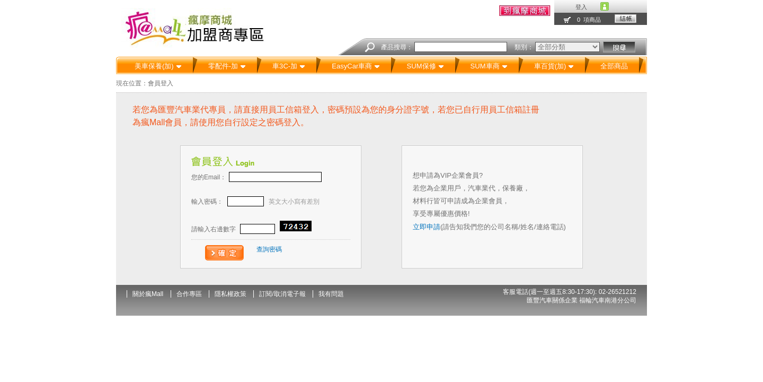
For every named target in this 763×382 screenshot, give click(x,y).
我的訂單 (525, 10)
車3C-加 (288, 66)
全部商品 (614, 66)
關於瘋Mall (147, 294)
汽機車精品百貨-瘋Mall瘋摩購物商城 (200, 28)
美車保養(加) (158, 66)
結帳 (625, 18)
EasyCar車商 (356, 66)
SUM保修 (424, 66)
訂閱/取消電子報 (282, 294)
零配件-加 (227, 66)
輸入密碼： (255, 201)
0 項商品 (589, 19)
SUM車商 (489, 66)
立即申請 (426, 227)
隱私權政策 (230, 294)
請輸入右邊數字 (251, 229)
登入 (581, 7)
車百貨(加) (554, 66)
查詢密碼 (269, 249)
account (604, 6)
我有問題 (331, 294)
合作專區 (189, 294)
